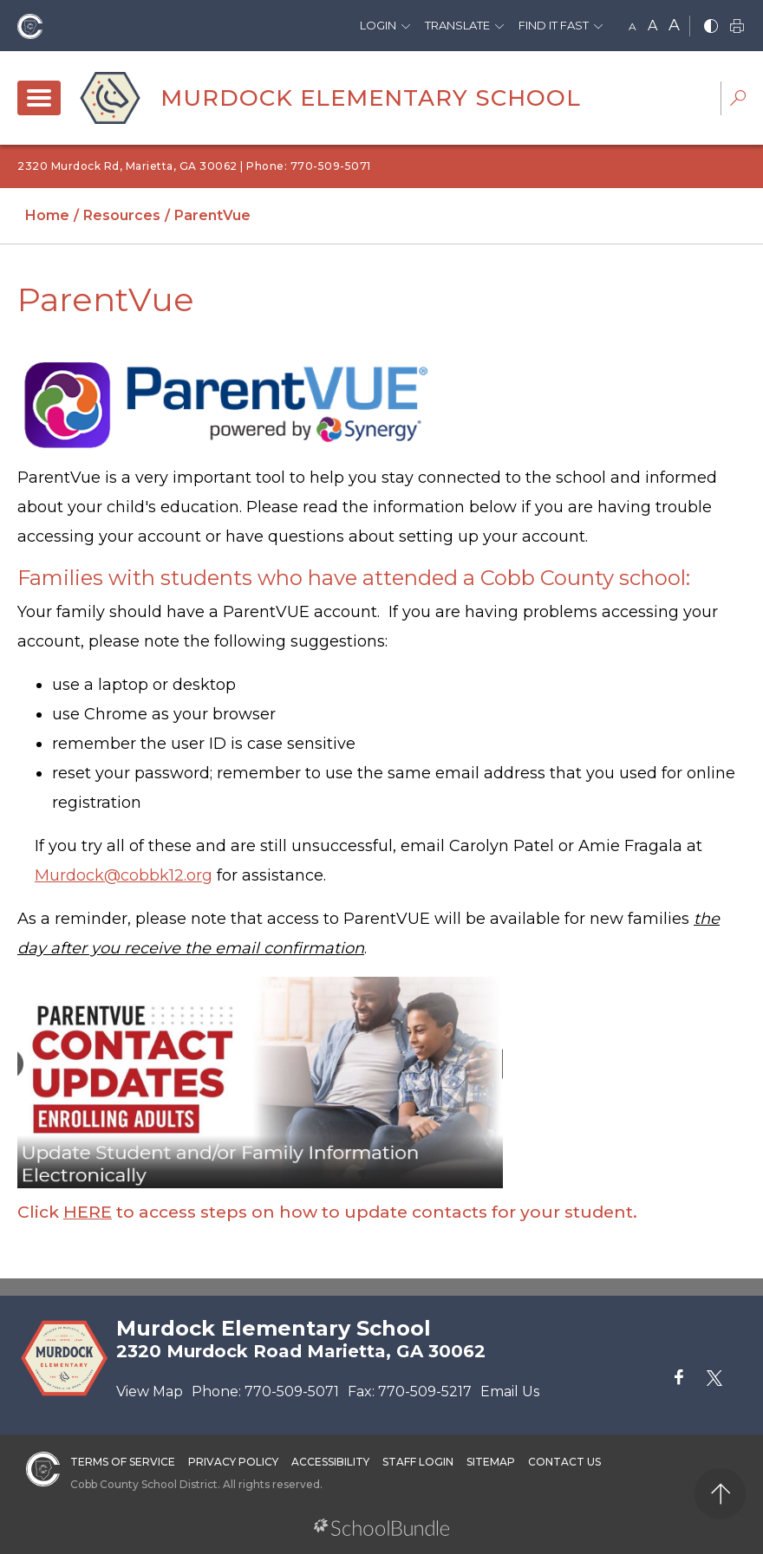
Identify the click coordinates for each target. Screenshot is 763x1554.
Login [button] (378, 25)
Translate (457, 25)
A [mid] (652, 25)
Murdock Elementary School (370, 98)
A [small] (632, 26)
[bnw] (711, 27)
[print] (737, 27)
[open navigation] (39, 98)
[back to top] (720, 1493)
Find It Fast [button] (553, 25)
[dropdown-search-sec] (738, 100)
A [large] (674, 25)
